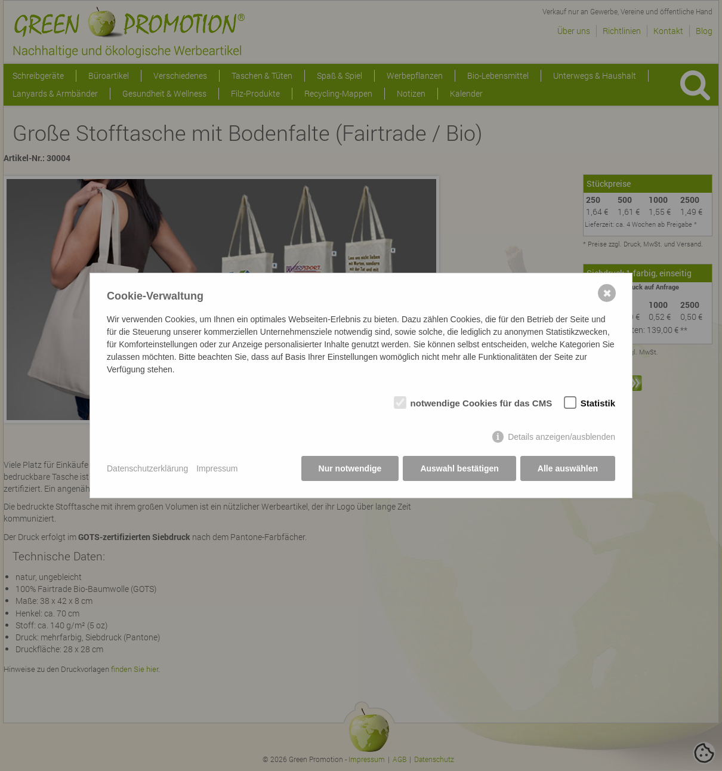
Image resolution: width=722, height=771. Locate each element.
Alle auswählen (568, 468)
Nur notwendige (350, 468)
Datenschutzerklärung (147, 468)
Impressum (216, 468)
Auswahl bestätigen (459, 468)
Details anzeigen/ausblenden (561, 437)
